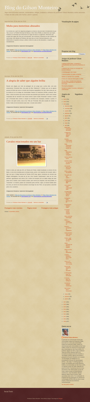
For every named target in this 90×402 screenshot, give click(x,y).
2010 (64, 319)
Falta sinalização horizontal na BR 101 (68, 146)
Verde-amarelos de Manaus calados (68, 245)
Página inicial (31, 208)
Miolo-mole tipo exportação (68, 217)
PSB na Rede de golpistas (68, 172)
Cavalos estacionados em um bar (23, 141)
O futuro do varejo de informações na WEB (72, 78)
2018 (64, 104)
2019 (64, 101)
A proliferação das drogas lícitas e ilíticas (68, 193)
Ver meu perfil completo (68, 384)
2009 (64, 321)
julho (66, 118)
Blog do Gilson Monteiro (31, 7)
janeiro (66, 298)
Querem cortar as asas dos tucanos (68, 162)
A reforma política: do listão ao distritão (71, 74)
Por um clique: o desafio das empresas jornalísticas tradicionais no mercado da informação (72, 82)
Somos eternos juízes (68, 157)
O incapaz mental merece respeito (67, 211)
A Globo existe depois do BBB (68, 181)
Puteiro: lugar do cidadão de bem (68, 239)
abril (66, 125)
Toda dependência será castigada (68, 152)
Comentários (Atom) (14, 211)
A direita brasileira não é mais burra (68, 256)
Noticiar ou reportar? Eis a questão (70, 76)
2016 (64, 304)
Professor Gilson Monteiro (70, 337)
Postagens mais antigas (49, 208)
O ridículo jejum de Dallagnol (68, 279)
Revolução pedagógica (67, 86)
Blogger (61, 398)
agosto (66, 115)
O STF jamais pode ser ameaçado (68, 274)
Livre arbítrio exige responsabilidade (68, 187)
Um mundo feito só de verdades (68, 167)
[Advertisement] (31, 67)
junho (66, 120)
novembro (67, 108)
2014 (64, 309)
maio (66, 123)
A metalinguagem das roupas (69, 72)
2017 (64, 302)
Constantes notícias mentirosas (68, 284)
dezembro (67, 106)
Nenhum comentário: (39, 57)
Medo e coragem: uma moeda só (68, 222)
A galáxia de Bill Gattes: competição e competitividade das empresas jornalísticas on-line (73, 65)
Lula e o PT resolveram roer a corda (68, 263)
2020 (64, 99)
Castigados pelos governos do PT (68, 200)
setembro (67, 113)
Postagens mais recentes (13, 208)
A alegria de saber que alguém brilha (25, 80)
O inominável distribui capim (68, 206)
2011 (64, 316)
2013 (64, 311)
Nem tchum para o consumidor (68, 290)
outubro (67, 111)
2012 (64, 314)
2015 (64, 306)
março (66, 294)
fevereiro (67, 296)
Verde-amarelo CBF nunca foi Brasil (68, 234)
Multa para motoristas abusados (23, 25)
